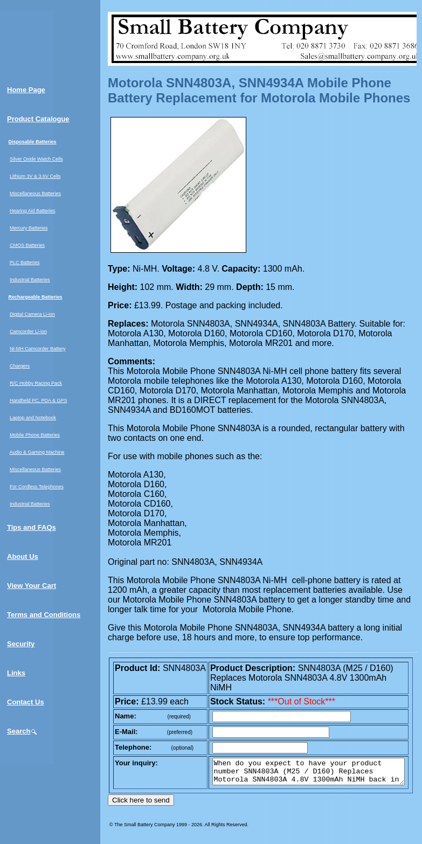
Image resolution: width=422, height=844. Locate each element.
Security (20, 644)
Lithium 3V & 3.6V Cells (35, 176)
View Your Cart (31, 586)
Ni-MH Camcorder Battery (38, 348)
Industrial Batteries (30, 279)
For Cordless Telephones (37, 486)
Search (22, 731)
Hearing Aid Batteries (33, 210)
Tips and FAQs (31, 527)
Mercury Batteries (29, 228)
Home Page (26, 90)
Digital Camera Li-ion (32, 314)
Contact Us (25, 702)
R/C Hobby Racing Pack (36, 383)
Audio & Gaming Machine (37, 452)
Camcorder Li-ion (28, 331)
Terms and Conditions (43, 615)
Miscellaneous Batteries (35, 193)
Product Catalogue (38, 119)
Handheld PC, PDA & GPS (38, 400)
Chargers (20, 366)
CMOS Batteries (27, 245)
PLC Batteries (25, 262)
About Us (22, 556)
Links (16, 673)
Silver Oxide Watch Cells (36, 159)
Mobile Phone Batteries (35, 435)
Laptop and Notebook (33, 417)
